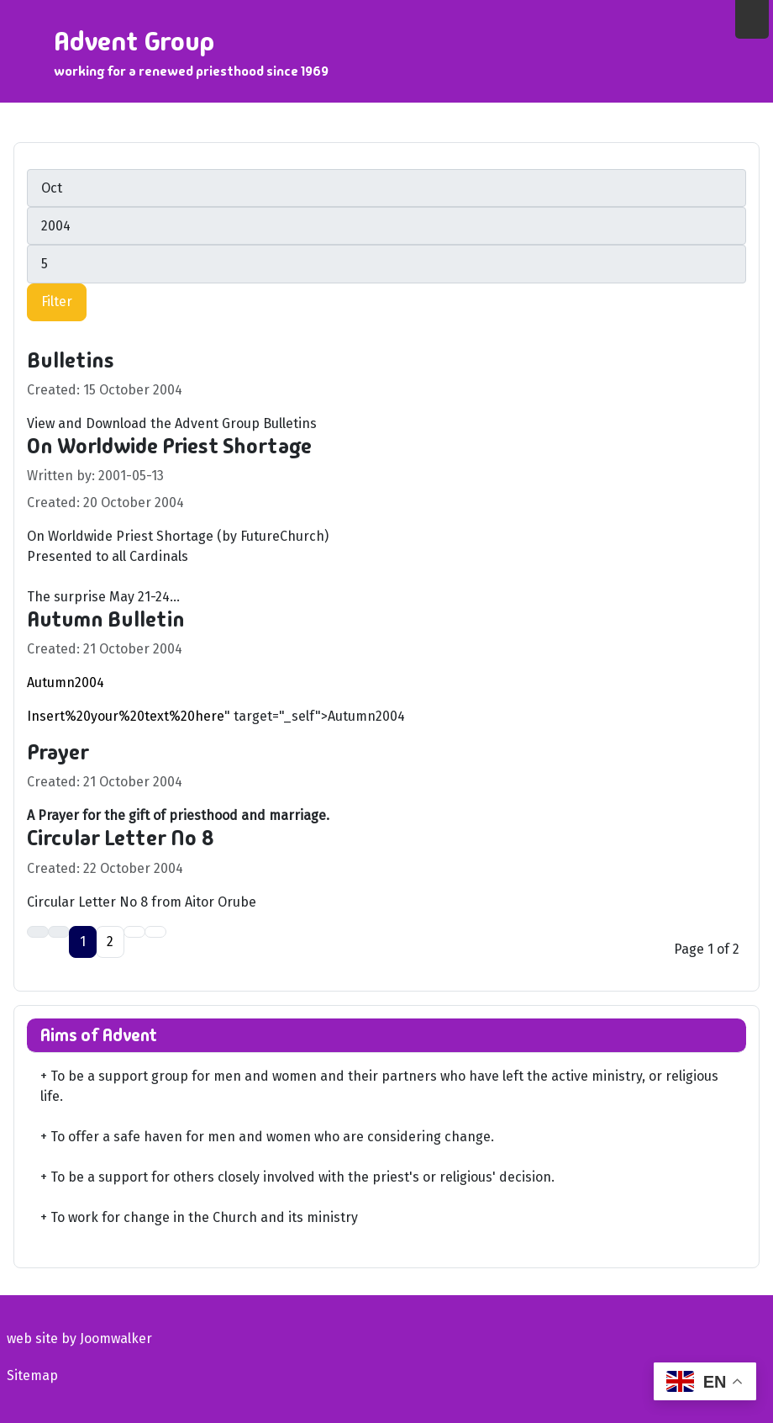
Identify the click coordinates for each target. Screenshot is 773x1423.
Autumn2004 (65, 682)
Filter (56, 301)
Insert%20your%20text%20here (125, 716)
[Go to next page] (134, 932)
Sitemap (32, 1375)
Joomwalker (116, 1338)
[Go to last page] (155, 932)
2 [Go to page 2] (110, 942)
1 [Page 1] (83, 942)
